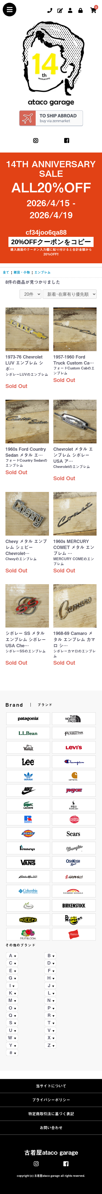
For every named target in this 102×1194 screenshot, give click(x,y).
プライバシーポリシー (51, 1100)
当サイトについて (51, 1086)
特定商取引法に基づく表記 (51, 1114)
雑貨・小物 (22, 272)
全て (6, 272)
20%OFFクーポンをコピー (51, 242)
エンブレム (42, 272)
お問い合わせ (51, 1128)
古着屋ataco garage (51, 1153)
